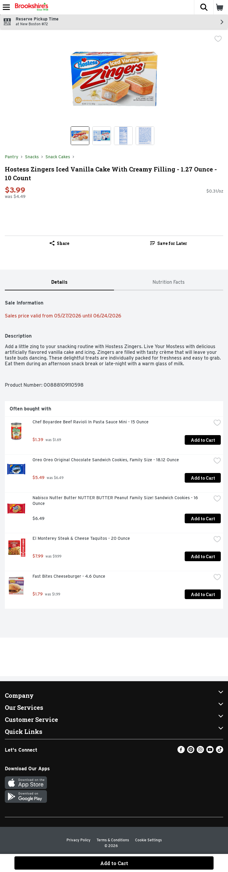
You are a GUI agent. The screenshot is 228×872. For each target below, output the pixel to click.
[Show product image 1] (80, 135)
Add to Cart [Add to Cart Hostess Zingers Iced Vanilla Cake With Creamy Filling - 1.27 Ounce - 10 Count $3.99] (114, 863)
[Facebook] (181, 751)
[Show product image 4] (145, 135)
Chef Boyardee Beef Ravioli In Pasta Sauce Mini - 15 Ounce (90, 421)
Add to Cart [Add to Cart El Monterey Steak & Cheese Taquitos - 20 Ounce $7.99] (203, 556)
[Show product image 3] (123, 135)
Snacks (32, 156)
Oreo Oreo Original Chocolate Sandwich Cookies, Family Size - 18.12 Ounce (105, 459)
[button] (203, 7)
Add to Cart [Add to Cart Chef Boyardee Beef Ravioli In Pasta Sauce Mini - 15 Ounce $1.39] (203, 440)
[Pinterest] (190, 751)
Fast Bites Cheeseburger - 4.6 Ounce (68, 576)
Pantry (11, 156)
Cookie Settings (148, 840)
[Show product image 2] (101, 135)
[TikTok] (219, 751)
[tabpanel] (114, 452)
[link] (168, 243)
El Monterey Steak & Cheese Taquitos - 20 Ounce (81, 538)
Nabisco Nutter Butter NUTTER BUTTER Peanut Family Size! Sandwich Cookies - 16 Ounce (115, 500)
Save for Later (168, 243)
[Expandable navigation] (6, 7)
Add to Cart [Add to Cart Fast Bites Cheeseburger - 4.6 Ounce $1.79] (203, 594)
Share (59, 243)
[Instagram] (200, 751)
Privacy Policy (78, 840)
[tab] (59, 282)
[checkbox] (218, 38)
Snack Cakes (57, 156)
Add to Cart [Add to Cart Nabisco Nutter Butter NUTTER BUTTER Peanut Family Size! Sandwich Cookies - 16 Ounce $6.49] (203, 518)
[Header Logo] (30, 7)
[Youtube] (210, 751)
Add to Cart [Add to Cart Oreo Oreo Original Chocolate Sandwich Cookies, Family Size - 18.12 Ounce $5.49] (203, 478)
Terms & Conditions (113, 840)
